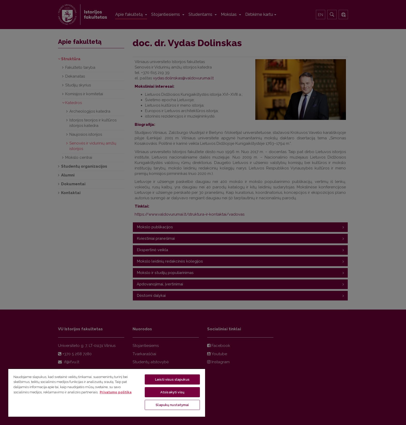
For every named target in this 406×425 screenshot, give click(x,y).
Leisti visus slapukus (172, 379)
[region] (106, 392)
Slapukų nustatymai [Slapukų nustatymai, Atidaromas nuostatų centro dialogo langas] (172, 405)
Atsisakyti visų (172, 392)
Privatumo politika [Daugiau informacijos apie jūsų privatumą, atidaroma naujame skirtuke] (116, 392)
